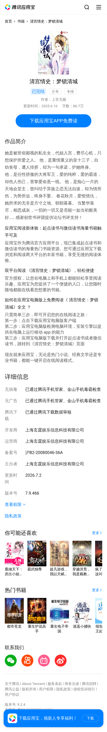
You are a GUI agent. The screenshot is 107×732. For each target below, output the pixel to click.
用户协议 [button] (12, 694)
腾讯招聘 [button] (89, 684)
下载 (90, 718)
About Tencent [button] (33, 684)
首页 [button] (8, 21)
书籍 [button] (21, 21)
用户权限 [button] (46, 689)
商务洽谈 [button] (72, 684)
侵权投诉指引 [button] (84, 689)
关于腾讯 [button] (12, 684)
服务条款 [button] (55, 684)
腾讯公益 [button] (12, 689)
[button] (20, 7)
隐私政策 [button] (13, 515)
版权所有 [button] (29, 689)
